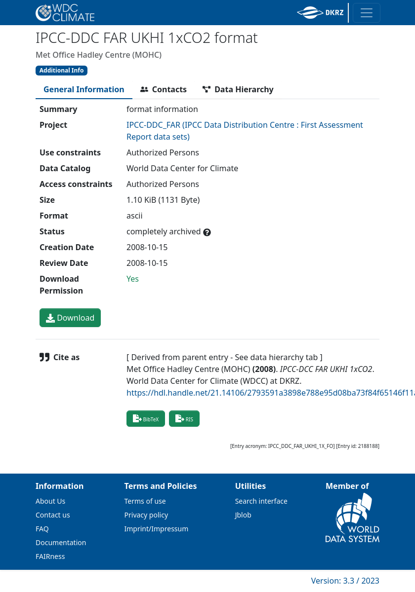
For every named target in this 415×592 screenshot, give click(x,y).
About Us (50, 501)
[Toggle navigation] (366, 13)
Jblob (243, 514)
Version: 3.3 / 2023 (345, 580)
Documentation (61, 542)
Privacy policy (146, 514)
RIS (184, 418)
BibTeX (146, 418)
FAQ (42, 528)
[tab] (84, 89)
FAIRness (50, 556)
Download (70, 317)
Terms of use (145, 501)
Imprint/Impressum (156, 528)
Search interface (261, 501)
